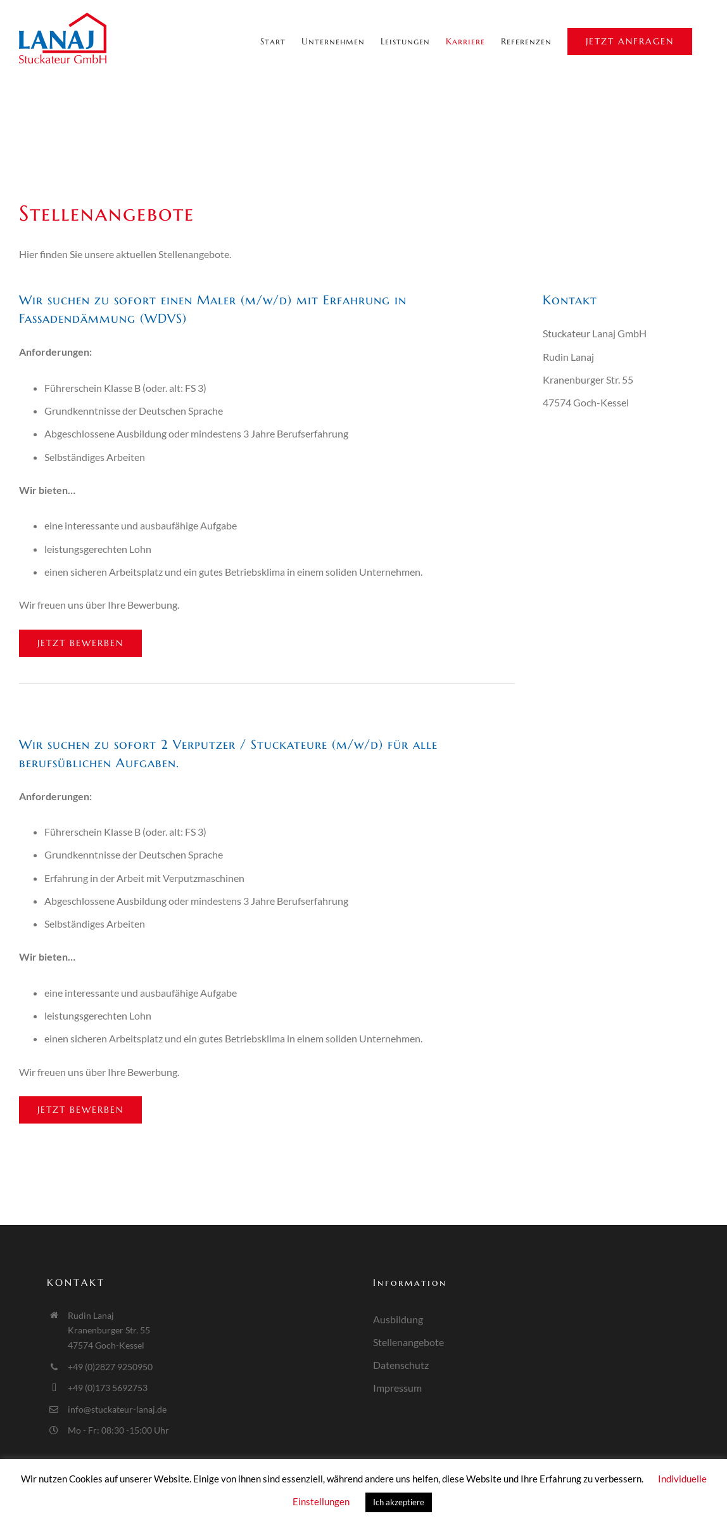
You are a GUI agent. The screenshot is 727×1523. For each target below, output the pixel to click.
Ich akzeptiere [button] (398, 1502)
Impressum (397, 1388)
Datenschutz (401, 1365)
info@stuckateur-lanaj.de (117, 1409)
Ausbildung (398, 1319)
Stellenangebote (408, 1342)
